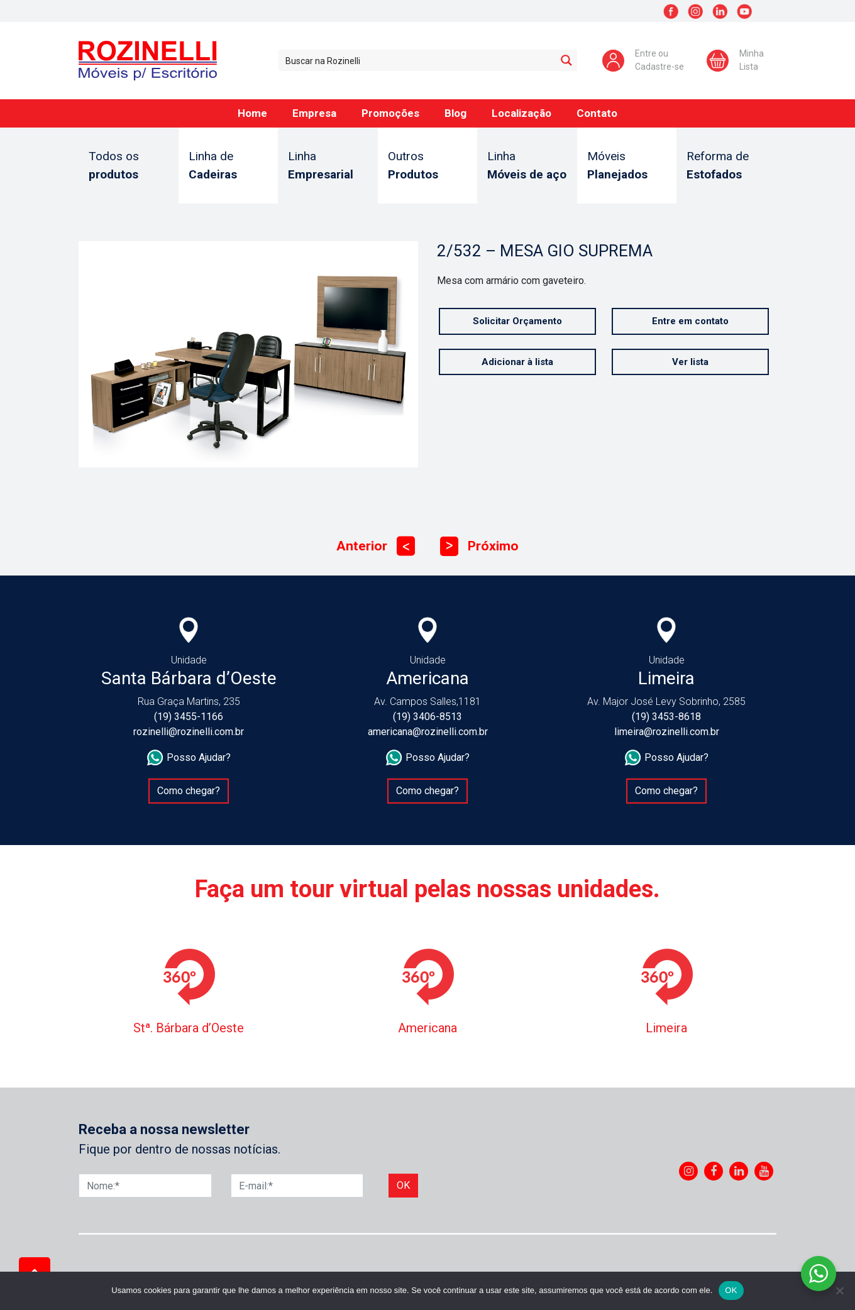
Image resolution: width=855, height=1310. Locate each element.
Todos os (128, 166)
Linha (328, 166)
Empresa (314, 113)
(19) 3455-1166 (188, 717)
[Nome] (145, 1186)
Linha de (228, 166)
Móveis (627, 166)
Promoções (390, 113)
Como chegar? (188, 791)
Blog (455, 113)
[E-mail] (297, 1186)
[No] (839, 1290)
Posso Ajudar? (189, 758)
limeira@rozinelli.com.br (666, 732)
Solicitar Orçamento (517, 321)
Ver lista (690, 362)
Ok (403, 1185)
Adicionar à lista (517, 362)
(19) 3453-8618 (666, 717)
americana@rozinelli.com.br (428, 732)
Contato (596, 113)
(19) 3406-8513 (427, 717)
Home (252, 113)
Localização (521, 113)
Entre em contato (690, 321)
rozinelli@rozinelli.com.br (188, 732)
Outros (428, 166)
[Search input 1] (417, 60)
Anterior (375, 546)
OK (731, 1290)
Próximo (479, 546)
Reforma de (726, 166)
